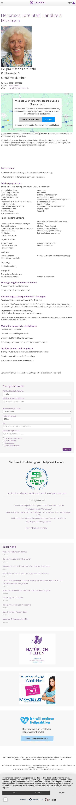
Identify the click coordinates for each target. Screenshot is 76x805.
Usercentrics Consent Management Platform (42, 125)
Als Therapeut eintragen (11, 757)
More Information (30, 119)
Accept (48, 119)
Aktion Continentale (49, 759)
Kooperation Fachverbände (32, 759)
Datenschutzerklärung (63, 757)
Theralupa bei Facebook (29, 757)
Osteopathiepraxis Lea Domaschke (17, 605)
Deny (14, 793)
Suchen (67, 449)
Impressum (17, 759)
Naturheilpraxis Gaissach (13, 597)
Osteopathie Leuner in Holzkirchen (17, 559)
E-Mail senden (15, 85)
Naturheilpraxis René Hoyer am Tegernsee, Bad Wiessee (26, 573)
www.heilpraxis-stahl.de (19, 88)
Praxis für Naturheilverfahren (15, 552)
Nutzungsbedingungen (47, 757)
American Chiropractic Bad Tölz (15, 619)
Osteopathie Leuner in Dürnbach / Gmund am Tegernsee (26, 566)
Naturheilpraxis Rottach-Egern (15, 612)
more (61, 793)
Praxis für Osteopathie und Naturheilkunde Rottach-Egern (26, 590)
